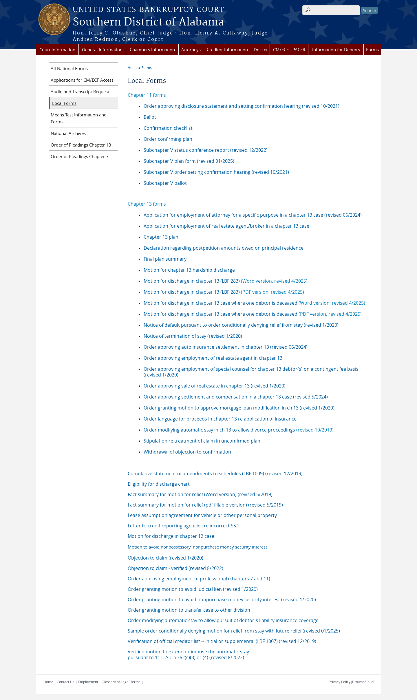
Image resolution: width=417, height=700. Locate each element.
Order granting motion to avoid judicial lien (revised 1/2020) (193, 589)
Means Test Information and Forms (79, 118)
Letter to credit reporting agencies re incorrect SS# (183, 525)
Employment (88, 681)
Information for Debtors (336, 49)
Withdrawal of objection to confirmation (187, 452)
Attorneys (191, 49)
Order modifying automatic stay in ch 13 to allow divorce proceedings (219, 430)
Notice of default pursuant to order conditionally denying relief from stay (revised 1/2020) (241, 325)
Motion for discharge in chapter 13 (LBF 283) (226, 281)
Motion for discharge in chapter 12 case (171, 536)
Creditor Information (227, 49)
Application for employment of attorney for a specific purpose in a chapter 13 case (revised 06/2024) (253, 215)
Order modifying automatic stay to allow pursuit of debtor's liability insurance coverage (223, 620)
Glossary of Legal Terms (121, 681)
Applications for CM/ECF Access (82, 80)
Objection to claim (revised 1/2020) (165, 558)
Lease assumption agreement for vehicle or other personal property (202, 515)
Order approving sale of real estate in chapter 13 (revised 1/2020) (215, 386)
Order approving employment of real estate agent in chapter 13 (213, 358)
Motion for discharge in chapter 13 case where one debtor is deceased (254, 303)
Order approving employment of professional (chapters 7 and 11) (199, 578)
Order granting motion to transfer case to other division (189, 610)
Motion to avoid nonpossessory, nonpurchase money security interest (197, 547)
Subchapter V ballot (165, 183)
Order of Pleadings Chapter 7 (80, 156)
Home (133, 67)
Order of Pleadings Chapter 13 (81, 145)
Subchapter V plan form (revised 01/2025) (189, 161)
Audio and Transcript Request (80, 91)
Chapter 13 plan (161, 237)
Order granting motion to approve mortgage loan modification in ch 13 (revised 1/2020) (239, 408)
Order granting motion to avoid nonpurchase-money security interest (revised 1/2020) (222, 599)
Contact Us (65, 681)
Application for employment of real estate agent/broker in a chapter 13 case (226, 226)
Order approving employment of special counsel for (200, 369)
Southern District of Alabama (148, 22)
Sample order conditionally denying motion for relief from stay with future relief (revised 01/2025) (234, 631)
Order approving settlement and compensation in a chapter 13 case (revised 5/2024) (236, 397)
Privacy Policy (339, 681)
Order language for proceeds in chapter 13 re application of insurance (220, 419)
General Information (102, 49)
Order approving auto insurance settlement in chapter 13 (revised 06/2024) (226, 347)
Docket (261, 49)
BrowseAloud (363, 681)
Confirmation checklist (168, 128)
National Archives (68, 133)
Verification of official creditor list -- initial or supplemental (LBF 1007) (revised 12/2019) (222, 641)
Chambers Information (152, 49)
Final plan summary (165, 259)
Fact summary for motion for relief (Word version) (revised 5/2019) (200, 494)
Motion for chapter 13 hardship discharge (189, 270)
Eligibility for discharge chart (159, 484)
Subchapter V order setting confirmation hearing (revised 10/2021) (216, 172)
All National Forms (69, 68)
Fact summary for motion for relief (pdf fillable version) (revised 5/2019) (205, 505)
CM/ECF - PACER (289, 49)
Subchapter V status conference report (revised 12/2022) (206, 150)
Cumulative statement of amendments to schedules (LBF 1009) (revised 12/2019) (215, 473)
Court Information (57, 49)
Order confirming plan (168, 139)
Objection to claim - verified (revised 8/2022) (175, 568)
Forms (372, 49)
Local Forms (64, 103)
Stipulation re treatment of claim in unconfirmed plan (202, 441)
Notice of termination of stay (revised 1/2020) (193, 336)
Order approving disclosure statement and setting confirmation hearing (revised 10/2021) (241, 106)
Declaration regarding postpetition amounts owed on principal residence (223, 248)
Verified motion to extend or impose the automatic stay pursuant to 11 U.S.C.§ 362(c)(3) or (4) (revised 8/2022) (188, 654)
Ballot (150, 117)
